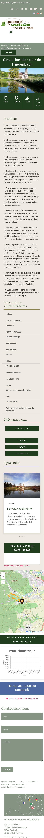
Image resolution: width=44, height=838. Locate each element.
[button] (12, 9)
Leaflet (29, 631)
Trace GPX (22, 440)
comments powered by (16, 566)
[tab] (19, 536)
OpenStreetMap (38, 631)
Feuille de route (22, 429)
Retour (8, 52)
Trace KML (21, 447)
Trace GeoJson (21, 453)
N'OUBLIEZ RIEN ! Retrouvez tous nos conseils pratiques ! (22, 639)
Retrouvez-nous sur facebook (22, 688)
